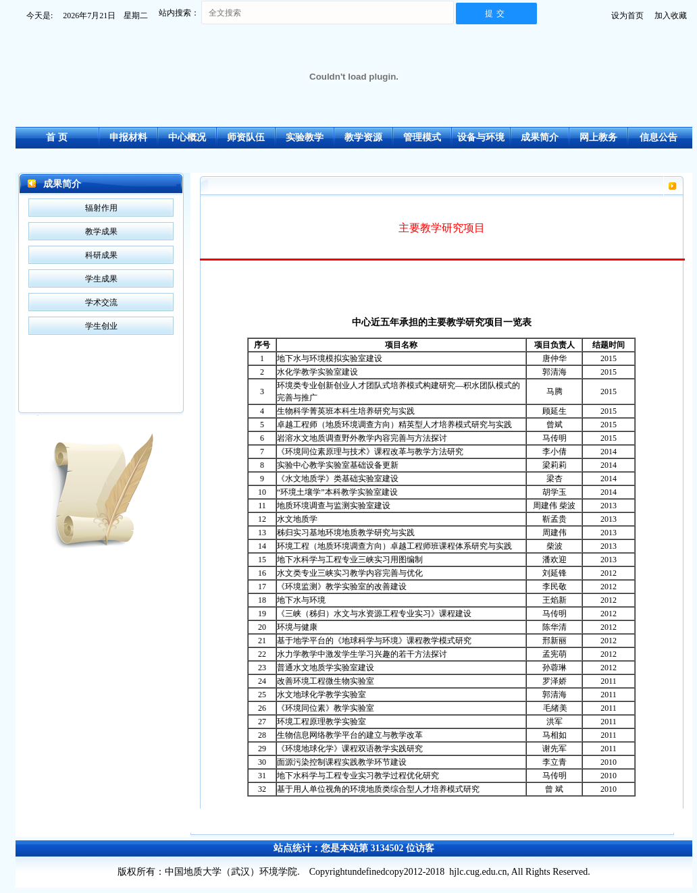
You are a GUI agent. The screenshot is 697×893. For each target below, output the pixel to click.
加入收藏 (670, 15)
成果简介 (540, 137)
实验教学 (305, 137)
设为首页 (627, 15)
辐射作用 (101, 208)
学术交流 (101, 302)
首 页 (57, 137)
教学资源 (363, 137)
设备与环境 (481, 137)
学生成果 (101, 278)
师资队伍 (246, 137)
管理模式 (422, 137)
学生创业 (101, 326)
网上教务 (598, 137)
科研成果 (101, 255)
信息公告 (658, 137)
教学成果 (101, 231)
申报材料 (128, 137)
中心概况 (187, 137)
